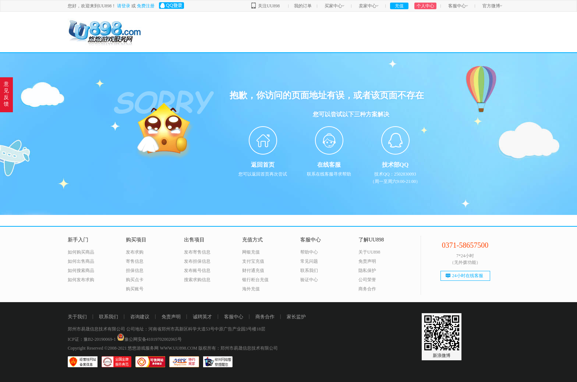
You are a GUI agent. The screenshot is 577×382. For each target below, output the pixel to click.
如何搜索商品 (81, 270)
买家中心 (333, 5)
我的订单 (303, 5)
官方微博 (491, 5)
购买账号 (135, 288)
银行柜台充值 (255, 279)
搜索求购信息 (197, 279)
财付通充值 (253, 270)
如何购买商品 (81, 252)
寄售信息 (135, 261)
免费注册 (146, 5)
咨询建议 (139, 316)
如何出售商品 (81, 261)
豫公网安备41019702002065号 (149, 339)
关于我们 (77, 316)
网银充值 (251, 252)
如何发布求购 (81, 279)
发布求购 (135, 252)
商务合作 (367, 288)
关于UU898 (369, 252)
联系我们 (309, 270)
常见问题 (309, 261)
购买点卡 (135, 279)
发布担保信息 (197, 261)
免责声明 (367, 261)
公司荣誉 (367, 279)
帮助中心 (309, 252)
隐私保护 (367, 270)
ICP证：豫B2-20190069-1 (92, 339)
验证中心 (309, 279)
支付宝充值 (253, 261)
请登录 (123, 5)
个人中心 (425, 5)
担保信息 (135, 270)
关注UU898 (269, 5)
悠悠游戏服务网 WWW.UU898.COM (162, 348)
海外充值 (251, 288)
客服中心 (457, 5)
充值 (399, 5)
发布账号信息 (197, 270)
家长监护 (296, 316)
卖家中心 (367, 5)
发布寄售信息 (197, 252)
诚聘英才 (202, 316)
